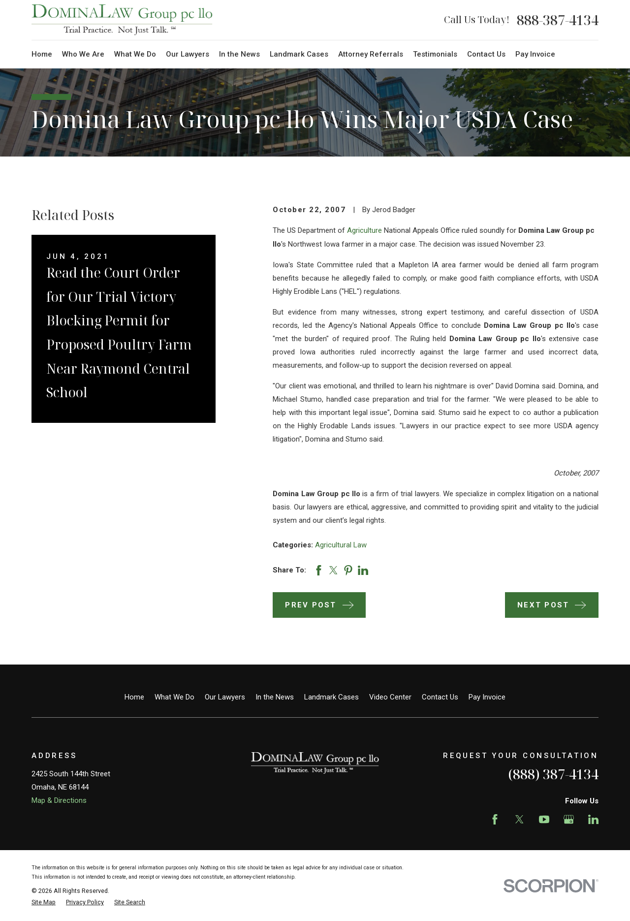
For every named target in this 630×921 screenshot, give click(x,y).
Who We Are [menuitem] (83, 54)
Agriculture (364, 230)
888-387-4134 (557, 20)
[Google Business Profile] (569, 819)
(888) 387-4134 (553, 774)
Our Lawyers (225, 697)
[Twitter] (519, 819)
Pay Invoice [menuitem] (535, 54)
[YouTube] (544, 819)
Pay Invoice (487, 697)
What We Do (174, 697)
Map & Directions (59, 800)
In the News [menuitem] (239, 54)
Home (134, 697)
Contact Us (440, 697)
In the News (274, 697)
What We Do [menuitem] (135, 54)
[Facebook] (495, 819)
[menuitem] (44, 902)
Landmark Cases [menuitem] (299, 54)
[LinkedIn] (593, 819)
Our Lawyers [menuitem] (187, 54)
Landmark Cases (331, 697)
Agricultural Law (341, 544)
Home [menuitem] (42, 54)
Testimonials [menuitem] (435, 54)
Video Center (390, 697)
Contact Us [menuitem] (486, 54)
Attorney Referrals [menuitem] (370, 54)
